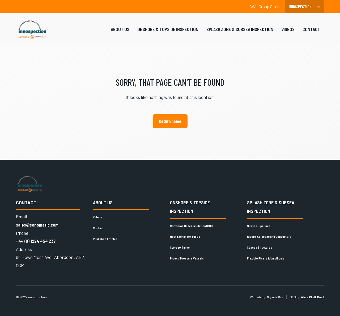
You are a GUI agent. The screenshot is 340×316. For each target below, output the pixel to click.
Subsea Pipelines (258, 226)
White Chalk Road (312, 297)
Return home (170, 121)
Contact (311, 32)
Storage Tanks (180, 247)
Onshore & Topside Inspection (167, 32)
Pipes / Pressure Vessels (187, 258)
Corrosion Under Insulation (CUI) (191, 226)
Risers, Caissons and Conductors (269, 236)
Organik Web (275, 297)
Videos (288, 32)
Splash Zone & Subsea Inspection (239, 32)
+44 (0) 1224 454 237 (36, 241)
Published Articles (105, 239)
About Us (120, 32)
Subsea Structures (259, 247)
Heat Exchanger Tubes (185, 236)
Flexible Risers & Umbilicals (265, 258)
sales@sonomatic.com (37, 224)
